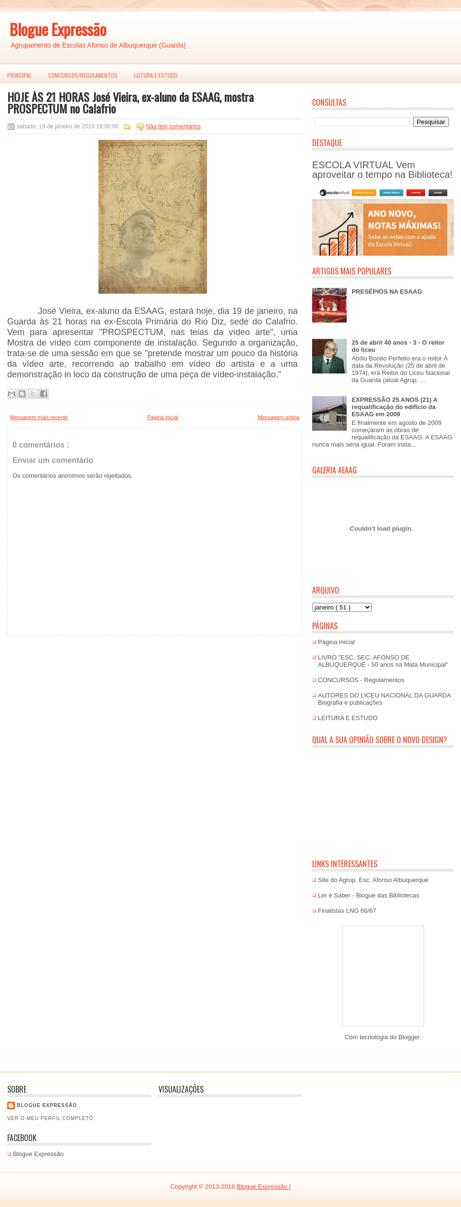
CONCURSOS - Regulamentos (361, 680)
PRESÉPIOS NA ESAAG (387, 291)
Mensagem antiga (279, 417)
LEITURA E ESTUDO (156, 75)
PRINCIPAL (19, 75)
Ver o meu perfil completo (50, 1118)
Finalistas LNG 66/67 (347, 910)
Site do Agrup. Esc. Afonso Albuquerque (373, 879)
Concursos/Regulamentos (83, 75)
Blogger (409, 1037)
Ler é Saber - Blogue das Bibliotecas (368, 895)
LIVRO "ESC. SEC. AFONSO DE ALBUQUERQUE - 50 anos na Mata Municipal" (383, 661)
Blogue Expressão (58, 29)
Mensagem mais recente (39, 417)
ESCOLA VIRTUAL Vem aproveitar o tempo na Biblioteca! (382, 170)
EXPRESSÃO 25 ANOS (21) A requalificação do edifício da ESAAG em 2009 (394, 407)
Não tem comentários (173, 126)
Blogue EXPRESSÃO (47, 1105)
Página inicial (163, 417)
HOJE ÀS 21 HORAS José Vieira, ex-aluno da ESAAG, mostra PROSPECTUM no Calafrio (130, 102)
